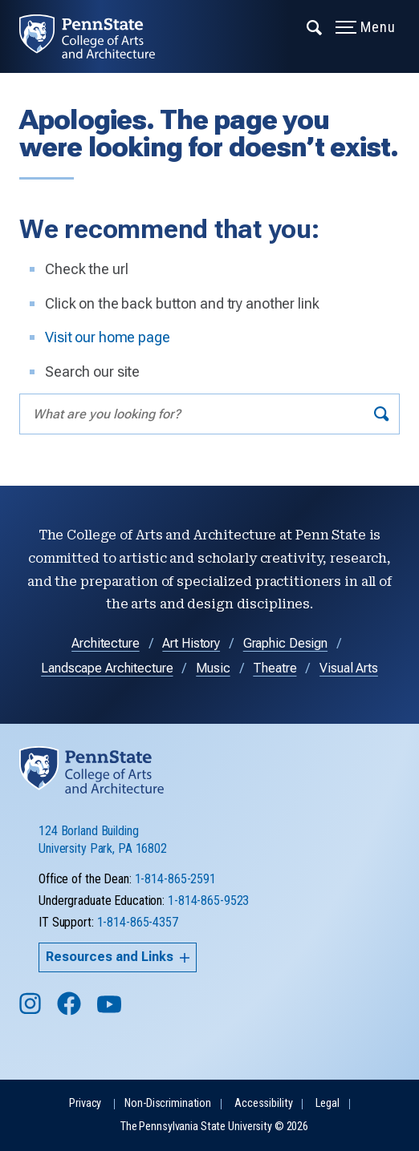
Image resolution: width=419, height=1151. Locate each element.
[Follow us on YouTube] (110, 1011)
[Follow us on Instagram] (31, 1011)
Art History (191, 643)
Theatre (274, 668)
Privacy (85, 1103)
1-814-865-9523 (208, 900)
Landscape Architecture (107, 668)
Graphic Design (285, 643)
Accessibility (263, 1103)
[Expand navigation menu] (315, 26)
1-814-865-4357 (137, 922)
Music (213, 668)
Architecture (105, 643)
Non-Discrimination (167, 1103)
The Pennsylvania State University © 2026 (214, 1126)
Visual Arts (348, 668)
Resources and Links (117, 956)
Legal (327, 1103)
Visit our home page (107, 337)
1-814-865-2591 (175, 878)
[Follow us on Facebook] (70, 1011)
